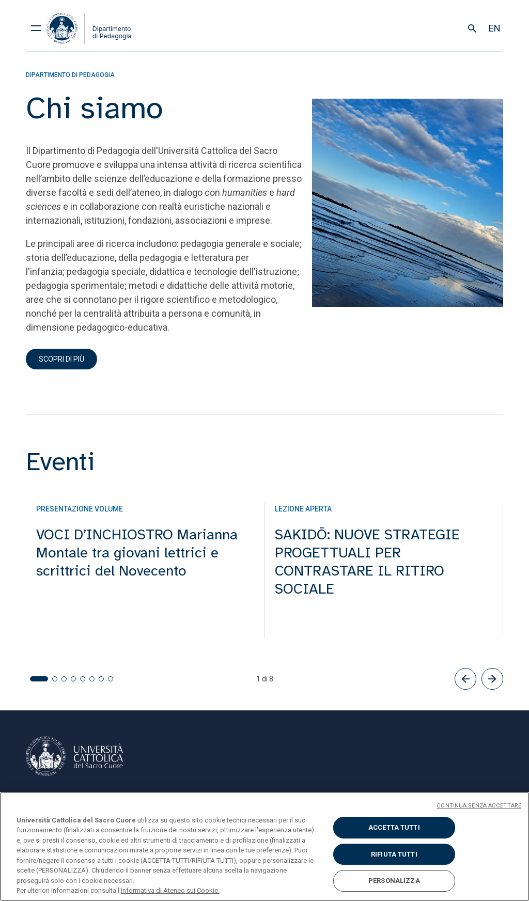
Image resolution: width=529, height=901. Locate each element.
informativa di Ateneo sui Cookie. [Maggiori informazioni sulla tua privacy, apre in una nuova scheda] (170, 890)
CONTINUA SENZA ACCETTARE (479, 805)
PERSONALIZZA (394, 880)
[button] (465, 679)
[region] (264, 846)
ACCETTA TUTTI (394, 827)
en (495, 28)
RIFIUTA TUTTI (394, 854)
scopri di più (61, 359)
